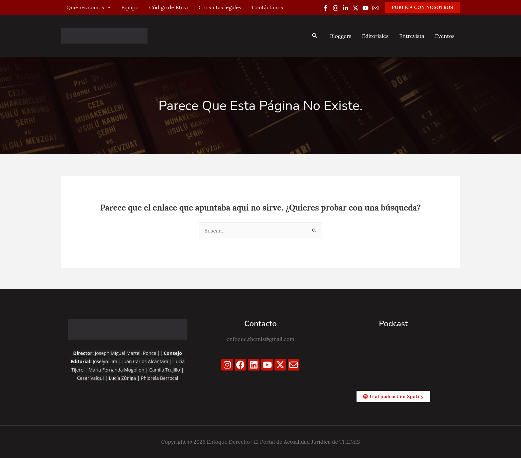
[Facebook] (326, 8)
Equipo (130, 7)
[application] (107, 7)
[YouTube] (365, 8)
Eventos (445, 36)
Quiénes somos (88, 7)
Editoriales (375, 36)
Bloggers (340, 36)
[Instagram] (336, 8)
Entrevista (411, 36)
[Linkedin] (346, 8)
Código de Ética (168, 7)
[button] (422, 7)
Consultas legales (220, 7)
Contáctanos (267, 7)
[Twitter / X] (356, 8)
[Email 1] (375, 8)
